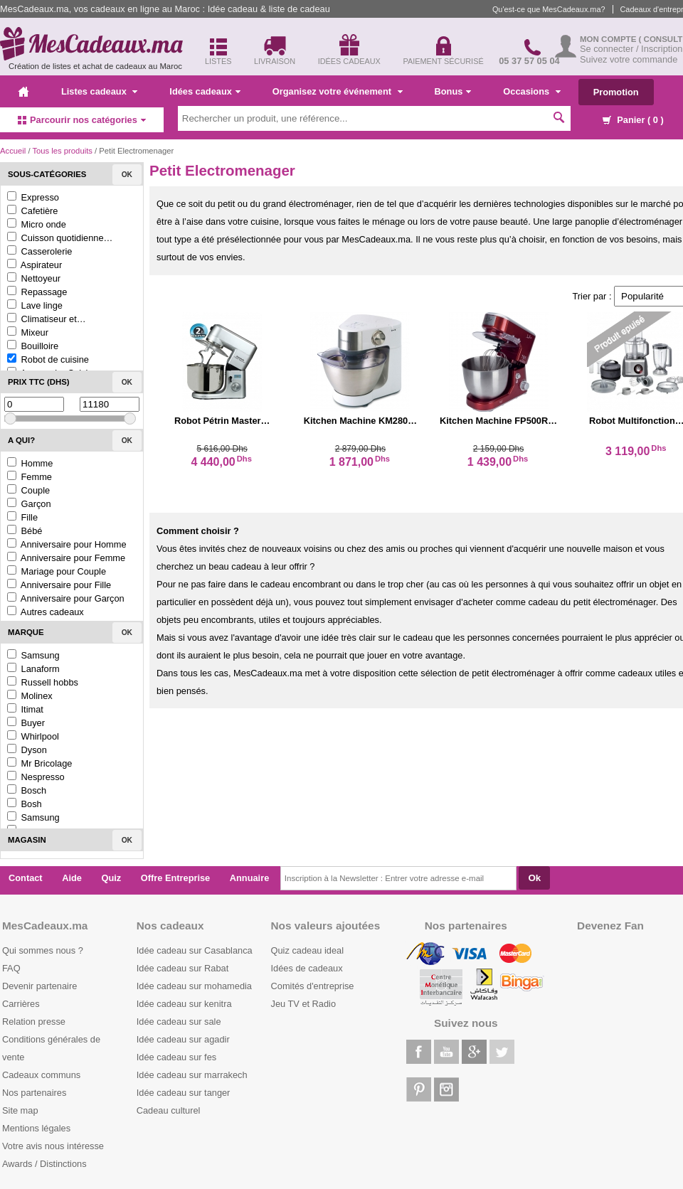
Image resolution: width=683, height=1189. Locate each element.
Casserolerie (39, 251)
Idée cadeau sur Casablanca (195, 950)
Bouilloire (32, 346)
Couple (28, 490)
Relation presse (33, 1021)
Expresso (33, 197)
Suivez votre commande (628, 59)
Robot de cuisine (48, 359)
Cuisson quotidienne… (59, 238)
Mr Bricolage (39, 763)
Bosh (24, 804)
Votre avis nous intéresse (53, 1146)
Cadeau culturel (169, 1110)
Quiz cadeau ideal (307, 950)
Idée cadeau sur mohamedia (194, 986)
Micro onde (36, 224)
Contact (26, 878)
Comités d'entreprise (312, 986)
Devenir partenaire (39, 986)
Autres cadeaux (45, 612)
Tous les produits (62, 150)
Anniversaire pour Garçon (66, 598)
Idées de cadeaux (307, 968)
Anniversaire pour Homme (67, 544)
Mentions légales (36, 1128)
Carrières (21, 1003)
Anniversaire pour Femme (66, 558)
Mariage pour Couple (56, 571)
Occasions (531, 91)
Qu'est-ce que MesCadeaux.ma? (548, 9)
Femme (29, 476)
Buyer (26, 723)
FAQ (11, 968)
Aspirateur (34, 265)
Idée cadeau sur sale (179, 1021)
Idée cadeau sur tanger (184, 1092)
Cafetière (32, 211)
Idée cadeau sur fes (176, 1057)
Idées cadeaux (204, 91)
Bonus (453, 91)
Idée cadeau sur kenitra (184, 1003)
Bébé (24, 531)
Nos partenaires (34, 1092)
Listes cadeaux (99, 91)
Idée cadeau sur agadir (183, 1039)
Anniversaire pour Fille (59, 585)
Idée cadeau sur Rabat (182, 968)
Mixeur (27, 332)
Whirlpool (33, 736)
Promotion (616, 92)
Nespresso (36, 777)
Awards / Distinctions (44, 1163)
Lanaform (33, 668)
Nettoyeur (33, 278)
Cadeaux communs (41, 1075)
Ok (127, 174)
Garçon (29, 503)
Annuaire (249, 878)
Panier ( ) (633, 119)
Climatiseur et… (46, 319)
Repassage (37, 292)
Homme (30, 463)
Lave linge (35, 305)
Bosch (26, 790)
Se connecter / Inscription (631, 48)
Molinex (30, 696)
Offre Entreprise (175, 878)
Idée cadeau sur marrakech (192, 1075)
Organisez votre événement (337, 91)
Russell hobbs (42, 682)
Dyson (27, 750)
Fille (22, 517)
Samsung (33, 655)
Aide (72, 878)
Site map (20, 1110)
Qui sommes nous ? (42, 950)
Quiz (112, 878)
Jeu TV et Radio (304, 1003)
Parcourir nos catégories (82, 119)
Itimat (25, 709)
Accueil (13, 150)
